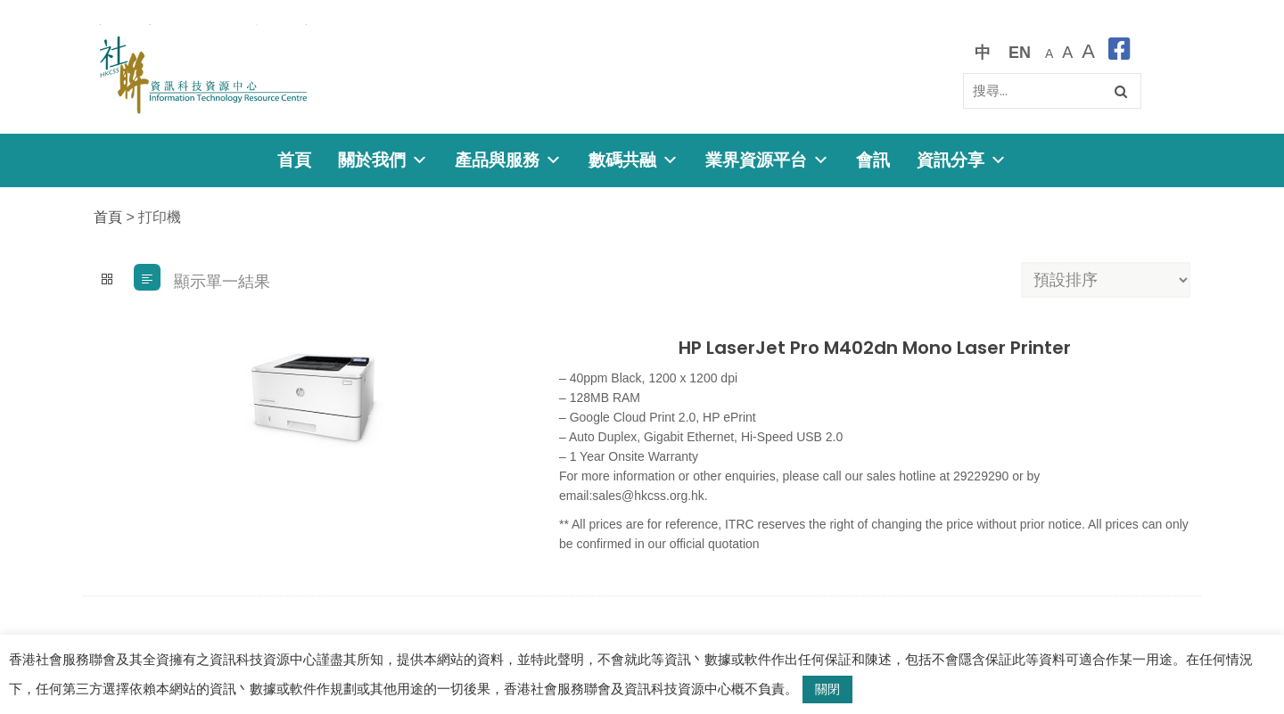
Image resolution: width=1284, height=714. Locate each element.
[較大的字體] (1067, 52)
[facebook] (1119, 52)
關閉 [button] (827, 689)
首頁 (294, 160)
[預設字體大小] (1049, 52)
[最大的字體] (1088, 52)
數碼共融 (633, 160)
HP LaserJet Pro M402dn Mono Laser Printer (875, 347)
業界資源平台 (767, 160)
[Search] (1052, 91)
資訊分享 (962, 160)
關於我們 (383, 160)
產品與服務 (508, 160)
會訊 (873, 160)
